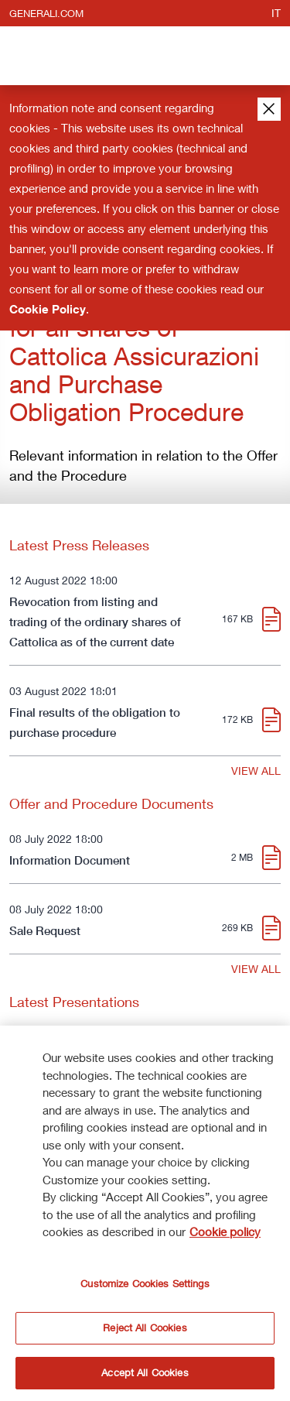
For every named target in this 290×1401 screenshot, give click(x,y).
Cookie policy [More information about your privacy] (225, 1236)
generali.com (46, 13)
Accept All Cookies (144, 1377)
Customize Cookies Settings (144, 1287)
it (276, 12)
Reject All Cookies (144, 1332)
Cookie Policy (47, 309)
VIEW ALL (256, 770)
